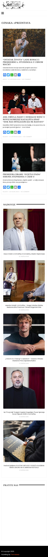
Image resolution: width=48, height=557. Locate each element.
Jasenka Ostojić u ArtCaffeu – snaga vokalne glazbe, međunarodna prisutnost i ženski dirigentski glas (24, 306)
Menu (2, 13)
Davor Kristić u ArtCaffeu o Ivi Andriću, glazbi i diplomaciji (24, 254)
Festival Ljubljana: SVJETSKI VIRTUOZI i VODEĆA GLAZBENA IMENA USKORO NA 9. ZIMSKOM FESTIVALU (24, 467)
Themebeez (15, 554)
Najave (5, 137)
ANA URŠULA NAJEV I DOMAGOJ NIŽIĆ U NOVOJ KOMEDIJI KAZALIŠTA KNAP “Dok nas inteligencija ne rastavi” (24, 119)
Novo (5, 79)
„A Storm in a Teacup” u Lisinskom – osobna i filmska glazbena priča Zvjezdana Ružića (24, 360)
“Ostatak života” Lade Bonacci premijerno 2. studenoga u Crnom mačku (23, 62)
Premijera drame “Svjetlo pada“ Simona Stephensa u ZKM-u (22, 175)
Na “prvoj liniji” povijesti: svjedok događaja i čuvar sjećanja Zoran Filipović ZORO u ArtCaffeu (24, 413)
